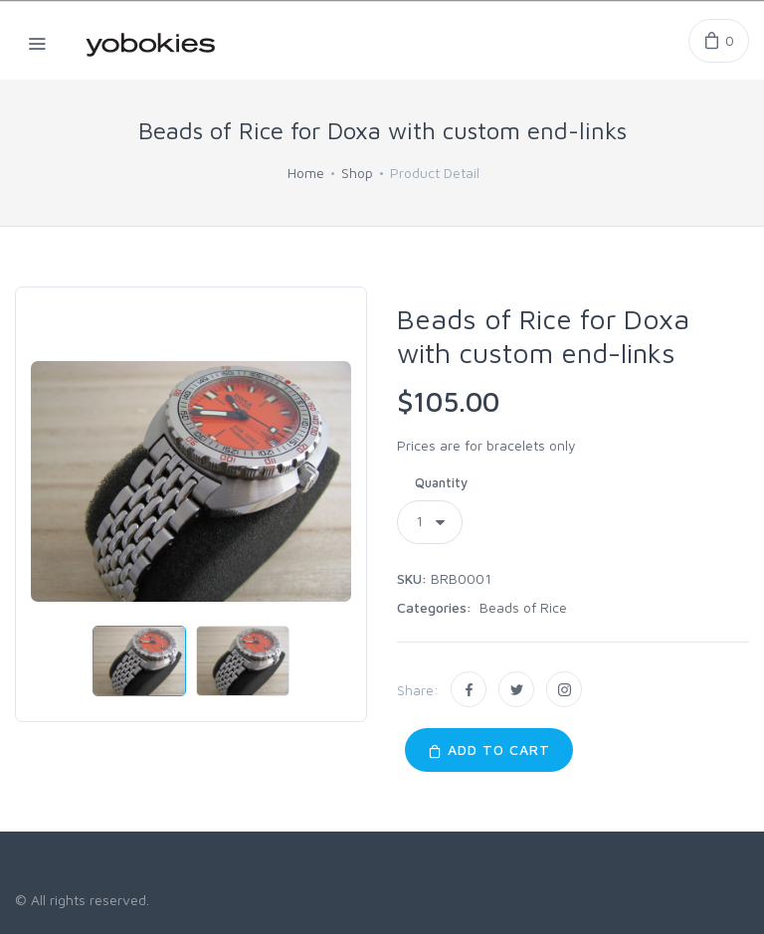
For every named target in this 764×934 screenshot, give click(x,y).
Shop (357, 172)
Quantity (441, 482)
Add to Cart (489, 749)
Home (305, 172)
